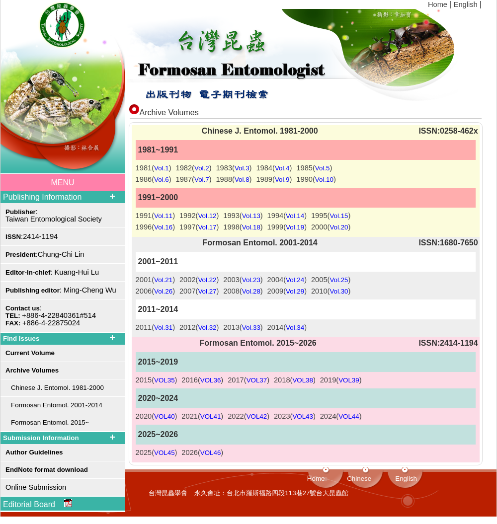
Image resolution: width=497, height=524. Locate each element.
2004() (287, 280)
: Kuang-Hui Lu (52, 272)
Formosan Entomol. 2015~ (47, 422)
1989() (274, 179)
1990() (315, 179)
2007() (199, 291)
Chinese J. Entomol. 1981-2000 (54, 387)
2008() (242, 291)
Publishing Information (42, 197)
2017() (248, 380)
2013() (242, 327)
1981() (153, 168)
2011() (155, 327)
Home (438, 4)
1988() (233, 179)
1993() (242, 216)
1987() (194, 179)
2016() (202, 380)
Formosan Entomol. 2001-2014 (53, 405)
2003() (242, 280)
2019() (341, 380)
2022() (248, 416)
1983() (233, 168)
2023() (295, 416)
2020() (156, 416)
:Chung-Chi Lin (44, 254)
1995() (330, 216)
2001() (155, 280)
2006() (155, 291)
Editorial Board (37, 504)
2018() (295, 380)
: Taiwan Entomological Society (53, 215)
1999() (287, 227)
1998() (242, 227)
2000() (330, 227)
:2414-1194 (31, 236)
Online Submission (35, 487)
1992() (199, 216)
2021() (202, 416)
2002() (199, 280)
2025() (156, 452)
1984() (274, 168)
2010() (330, 291)
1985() (314, 168)
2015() (156, 380)
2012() (199, 327)
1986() (153, 179)
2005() (330, 280)
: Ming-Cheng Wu (60, 290)
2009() (287, 291)
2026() (202, 452)
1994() (287, 216)
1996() (155, 227)
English (467, 4)
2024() (341, 416)
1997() (199, 227)
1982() (194, 168)
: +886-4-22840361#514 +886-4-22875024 (50, 315)
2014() (287, 327)
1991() (155, 216)
